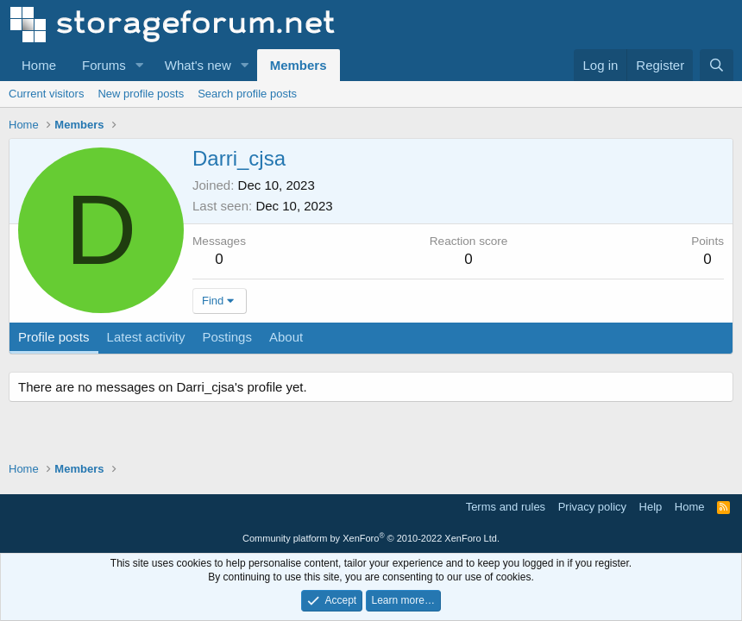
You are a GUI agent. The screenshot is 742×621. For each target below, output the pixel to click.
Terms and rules (505, 506)
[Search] (716, 65)
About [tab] (286, 336)
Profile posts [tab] (54, 336)
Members (298, 65)
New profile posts (140, 93)
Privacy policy (592, 506)
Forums (104, 65)
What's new (198, 65)
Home (39, 65)
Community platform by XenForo (371, 538)
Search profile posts (247, 93)
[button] (140, 65)
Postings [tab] (227, 336)
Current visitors (46, 93)
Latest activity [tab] (146, 336)
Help (651, 506)
